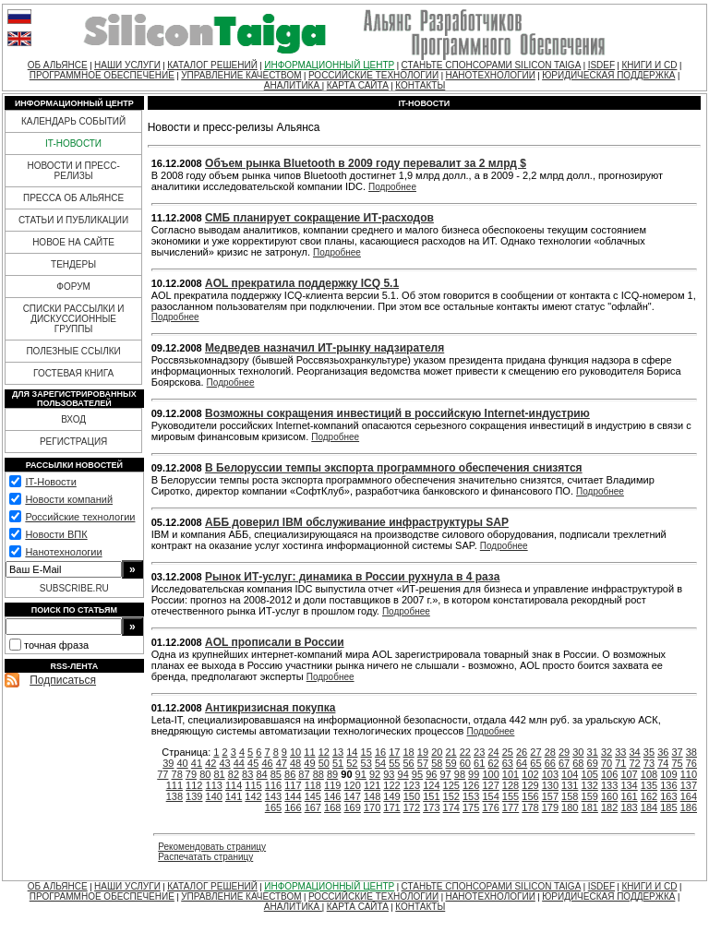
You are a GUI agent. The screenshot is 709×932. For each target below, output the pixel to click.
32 (606, 752)
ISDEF (601, 65)
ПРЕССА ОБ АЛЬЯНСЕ (73, 198)
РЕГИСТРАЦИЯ (73, 441)
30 (577, 752)
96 (431, 774)
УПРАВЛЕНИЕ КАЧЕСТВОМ (241, 75)
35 (649, 752)
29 (564, 752)
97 (445, 774)
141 (233, 796)
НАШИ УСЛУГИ (127, 65)
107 (628, 774)
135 (649, 785)
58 (436, 763)
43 (224, 763)
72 (635, 763)
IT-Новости (50, 481)
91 (361, 774)
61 (479, 763)
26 (521, 752)
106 (609, 774)
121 (372, 785)
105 (590, 774)
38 (691, 752)
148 (372, 796)
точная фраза (56, 645)
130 (550, 785)
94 (403, 774)
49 (309, 763)
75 (676, 763)
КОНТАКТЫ (420, 85)
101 (510, 774)
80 (204, 774)
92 (374, 774)
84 (261, 774)
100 (490, 774)
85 (276, 774)
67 (564, 763)
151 (431, 796)
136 (668, 785)
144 (292, 796)
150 (411, 796)
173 (431, 807)
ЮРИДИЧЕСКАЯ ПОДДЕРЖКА (608, 75)
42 (210, 763)
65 (535, 763)
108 (649, 774)
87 (303, 774)
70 (606, 763)
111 (174, 785)
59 (450, 763)
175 (471, 807)
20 (436, 752)
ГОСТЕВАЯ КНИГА (73, 373)
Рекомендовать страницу (212, 847)
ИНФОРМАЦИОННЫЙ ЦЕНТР (329, 65)
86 (289, 774)
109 (668, 774)
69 (592, 763)
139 (194, 796)
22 (465, 752)
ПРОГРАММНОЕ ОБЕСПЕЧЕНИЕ (102, 75)
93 (388, 774)
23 (479, 752)
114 (233, 785)
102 (530, 774)
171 (391, 807)
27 (535, 752)
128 (510, 785)
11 (309, 752)
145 (313, 796)
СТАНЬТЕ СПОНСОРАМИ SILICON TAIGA (492, 65)
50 (324, 763)
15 (366, 752)
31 (592, 752)
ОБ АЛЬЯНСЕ (58, 65)
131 (569, 785)
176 (490, 807)
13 (337, 752)
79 (191, 774)
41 (196, 763)
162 (649, 796)
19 (422, 752)
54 (380, 763)
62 (493, 763)
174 (451, 807)
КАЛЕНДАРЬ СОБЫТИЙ (73, 121)
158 (569, 796)
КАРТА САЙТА (358, 85)
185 (668, 807)
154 (490, 796)
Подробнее (392, 187)
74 (662, 763)
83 (247, 774)
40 (182, 763)
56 (409, 763)
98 (459, 774)
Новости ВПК (56, 534)
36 (662, 752)
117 (292, 785)
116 (273, 785)
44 (239, 763)
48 (295, 763)
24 (493, 752)
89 (332, 774)
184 (649, 807)
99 (473, 774)
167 (313, 807)
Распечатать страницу (205, 857)
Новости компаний (69, 499)
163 (668, 796)
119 (332, 785)
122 (391, 785)
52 (351, 763)
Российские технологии (80, 516)
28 (550, 752)
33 (620, 752)
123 (411, 785)
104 (569, 774)
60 (465, 763)
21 (450, 752)
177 (510, 807)
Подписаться (63, 680)
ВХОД (73, 419)
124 (431, 785)
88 (318, 774)
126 (471, 785)
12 (324, 752)
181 (590, 807)
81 (218, 774)
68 (577, 763)
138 (174, 796)
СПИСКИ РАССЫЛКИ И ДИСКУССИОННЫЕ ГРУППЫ (74, 319)
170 (372, 807)
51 (337, 763)
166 (292, 807)
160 (609, 796)
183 (628, 807)
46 (266, 763)
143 (273, 796)
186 (688, 807)
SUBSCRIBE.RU (74, 588)
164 (688, 796)
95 (417, 774)
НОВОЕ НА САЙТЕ (73, 242)
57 (422, 763)
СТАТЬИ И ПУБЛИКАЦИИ (73, 220)
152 (451, 796)
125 (451, 785)
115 (253, 785)
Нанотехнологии (63, 551)
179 (550, 807)
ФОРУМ (73, 286)
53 (366, 763)
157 (550, 796)
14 (351, 752)
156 (530, 796)
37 (676, 752)
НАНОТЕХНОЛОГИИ (490, 75)
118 (313, 785)
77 (162, 774)
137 (688, 785)
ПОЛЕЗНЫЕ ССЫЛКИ (73, 351)
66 (550, 763)
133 (609, 785)
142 (253, 796)
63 (507, 763)
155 (510, 796)
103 (550, 774)
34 (635, 752)
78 (177, 774)
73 (649, 763)
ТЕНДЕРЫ (73, 264)
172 (411, 807)
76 (691, 763)
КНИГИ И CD (649, 65)
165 (273, 807)
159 (590, 796)
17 (394, 752)
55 (394, 763)
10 (295, 752)
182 (609, 807)
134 (628, 785)
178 (530, 807)
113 (214, 785)
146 (332, 796)
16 (380, 752)
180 (569, 807)
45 (252, 763)
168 (332, 807)
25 (507, 752)
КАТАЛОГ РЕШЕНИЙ (212, 65)
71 (620, 763)
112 (194, 785)
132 (590, 785)
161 (628, 796)
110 (688, 774)
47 (281, 763)
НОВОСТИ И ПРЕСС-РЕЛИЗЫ (73, 171)
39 (168, 763)
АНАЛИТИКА (293, 85)
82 (233, 774)
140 (214, 796)
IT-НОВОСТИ (73, 143)
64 (521, 763)
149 (391, 796)
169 (351, 807)
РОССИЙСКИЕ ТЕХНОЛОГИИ (373, 75)
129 (530, 785)
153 (471, 796)
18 (409, 752)
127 (490, 785)
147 (351, 796)
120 (351, 785)
